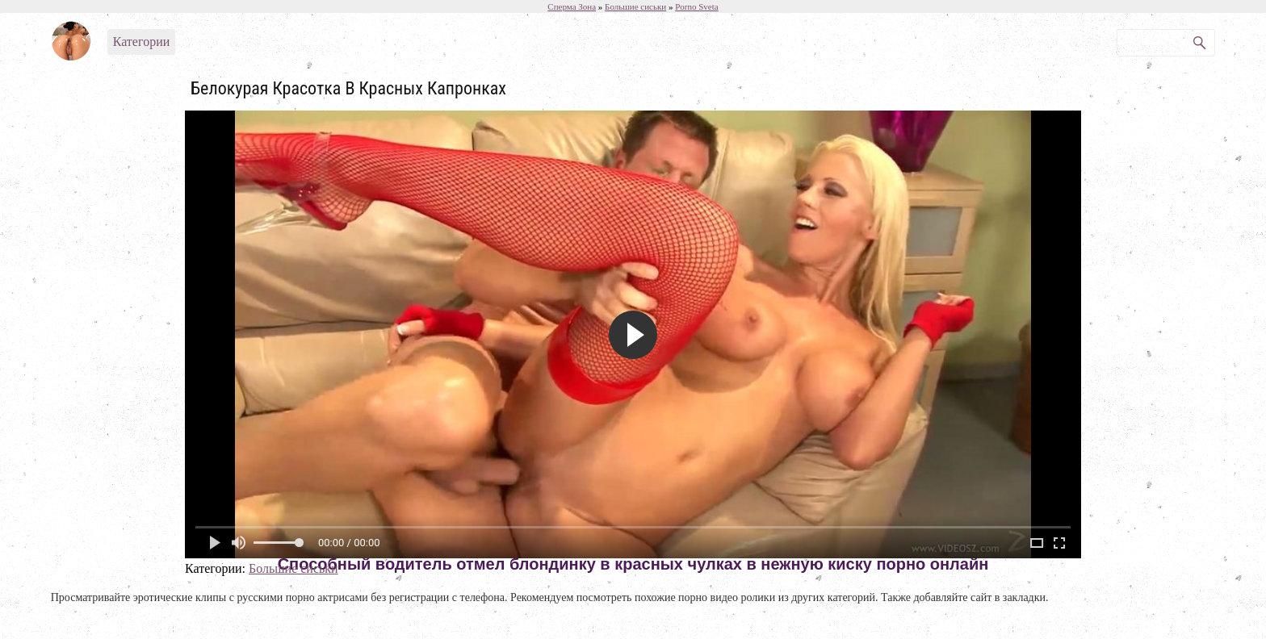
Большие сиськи (293, 568)
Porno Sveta (696, 6)
